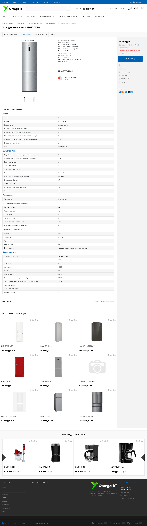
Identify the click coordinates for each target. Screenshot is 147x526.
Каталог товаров (12, 17)
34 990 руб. (45, 344)
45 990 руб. (45, 379)
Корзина (134, 523)
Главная (5, 2)
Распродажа (31, 16)
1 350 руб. (118, 465)
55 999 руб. (124, 41)
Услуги (35, 2)
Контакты (25, 2)
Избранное (117, 523)
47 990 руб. (85, 379)
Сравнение (99, 523)
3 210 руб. (11, 465)
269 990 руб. (6, 379)
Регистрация (137, 2)
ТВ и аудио (86, 16)
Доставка (46, 2)
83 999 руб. (7, 414)
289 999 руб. (86, 414)
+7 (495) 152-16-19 (86, 9)
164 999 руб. (86, 344)
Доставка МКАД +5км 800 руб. (129, 45)
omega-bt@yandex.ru (125, 482)
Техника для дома (100, 16)
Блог (3, 505)
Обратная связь (9, 523)
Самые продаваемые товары (73, 428)
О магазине (57, 2)
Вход (130, 2)
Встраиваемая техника (47, 16)
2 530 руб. (82, 465)
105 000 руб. (8, 344)
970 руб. (45, 465)
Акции (15, 2)
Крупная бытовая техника (69, 16)
